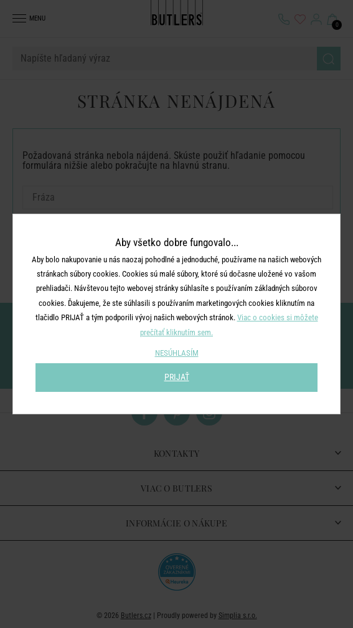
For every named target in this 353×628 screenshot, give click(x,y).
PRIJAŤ (176, 377)
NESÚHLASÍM (177, 353)
